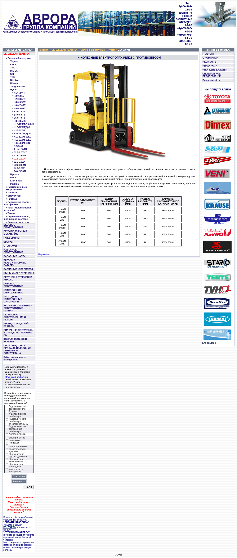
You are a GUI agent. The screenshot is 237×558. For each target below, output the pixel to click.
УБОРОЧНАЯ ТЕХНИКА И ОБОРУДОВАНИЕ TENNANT (18, 308)
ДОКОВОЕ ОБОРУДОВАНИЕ (13, 284)
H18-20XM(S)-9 (22, 127)
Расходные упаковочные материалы (16, 469)
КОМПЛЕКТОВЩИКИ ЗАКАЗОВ (15, 340)
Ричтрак (12, 199)
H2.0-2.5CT (20, 96)
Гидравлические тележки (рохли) (17, 407)
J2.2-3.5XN (20, 162)
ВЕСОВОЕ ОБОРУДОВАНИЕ (13, 226)
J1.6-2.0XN (20, 158)
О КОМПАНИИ (210, 58)
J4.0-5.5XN (20, 168)
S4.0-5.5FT (19, 114)
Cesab (13, 64)
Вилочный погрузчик (19, 58)
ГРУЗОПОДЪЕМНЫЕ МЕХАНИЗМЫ (15, 232)
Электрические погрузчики (17, 438)
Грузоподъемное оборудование (18, 457)
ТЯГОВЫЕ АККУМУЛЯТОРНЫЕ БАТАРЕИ (15, 262)
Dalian (13, 177)
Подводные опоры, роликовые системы (17, 217)
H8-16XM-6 (20, 121)
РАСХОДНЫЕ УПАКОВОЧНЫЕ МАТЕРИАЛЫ (13, 299)
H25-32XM (19, 130)
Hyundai (14, 174)
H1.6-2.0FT (20, 92)
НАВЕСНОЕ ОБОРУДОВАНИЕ (13, 250)
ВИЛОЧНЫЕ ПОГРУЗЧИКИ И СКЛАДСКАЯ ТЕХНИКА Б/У (18, 332)
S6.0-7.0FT (19, 118)
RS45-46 (18, 146)
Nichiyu (14, 80)
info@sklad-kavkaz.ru (16, 377)
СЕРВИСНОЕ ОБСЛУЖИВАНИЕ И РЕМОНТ (15, 317)
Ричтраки (14, 442)
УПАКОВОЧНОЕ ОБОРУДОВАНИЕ (13, 291)
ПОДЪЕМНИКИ (12, 238)
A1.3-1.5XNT (20, 149)
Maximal (14, 184)
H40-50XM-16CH (22, 143)
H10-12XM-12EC (22, 136)
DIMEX (14, 70)
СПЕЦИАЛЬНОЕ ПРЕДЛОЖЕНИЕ (211, 74)
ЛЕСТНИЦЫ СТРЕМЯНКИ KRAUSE (18, 278)
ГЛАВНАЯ (208, 54)
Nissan (14, 83)
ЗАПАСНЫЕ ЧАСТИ (15, 256)
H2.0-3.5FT (20, 99)
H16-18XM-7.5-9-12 (24, 124)
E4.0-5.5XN (20, 171)
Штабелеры (14, 195)
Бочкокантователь (18, 222)
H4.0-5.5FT (20, 102)
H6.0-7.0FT (20, 105)
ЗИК (12, 67)
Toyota (14, 61)
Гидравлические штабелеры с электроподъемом (18, 421)
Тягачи (11, 213)
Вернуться (43, 254)
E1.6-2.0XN (20, 155)
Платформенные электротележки (15, 188)
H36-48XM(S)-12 (22, 133)
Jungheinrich (17, 86)
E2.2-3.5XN (20, 165)
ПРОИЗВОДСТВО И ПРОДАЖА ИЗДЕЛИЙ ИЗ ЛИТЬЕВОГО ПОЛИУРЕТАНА (17, 349)
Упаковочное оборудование (16, 462)
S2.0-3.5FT (19, 111)
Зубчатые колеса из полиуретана (15, 358)
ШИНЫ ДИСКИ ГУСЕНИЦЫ (19, 273)
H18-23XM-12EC (22, 140)
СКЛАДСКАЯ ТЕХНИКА (17, 54)
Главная (43, 50)
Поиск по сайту (211, 80)
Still (12, 74)
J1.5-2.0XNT (20, 152)
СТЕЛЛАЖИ (10, 245)
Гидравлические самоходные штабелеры (17, 429)
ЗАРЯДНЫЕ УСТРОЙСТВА (18, 269)
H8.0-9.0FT (20, 108)
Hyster (13, 89)
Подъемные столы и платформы (17, 203)
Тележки (12, 192)
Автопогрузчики (17, 434)
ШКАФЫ (8, 241)
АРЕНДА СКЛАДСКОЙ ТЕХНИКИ (16, 324)
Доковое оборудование (16, 452)
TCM (12, 77)
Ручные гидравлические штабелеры (17, 414)
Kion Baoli (16, 180)
